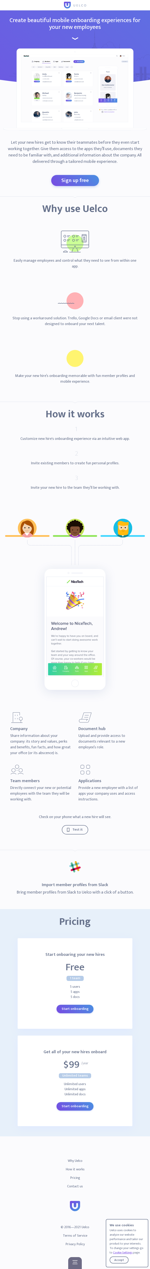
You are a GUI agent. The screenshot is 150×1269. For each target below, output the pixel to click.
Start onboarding (75, 1009)
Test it (77, 830)
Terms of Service (75, 1236)
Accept (119, 1260)
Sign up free (75, 180)
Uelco (85, 1227)
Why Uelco (75, 1161)
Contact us (75, 1186)
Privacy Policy (75, 1244)
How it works (75, 1169)
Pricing (75, 1178)
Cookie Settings (123, 1252)
